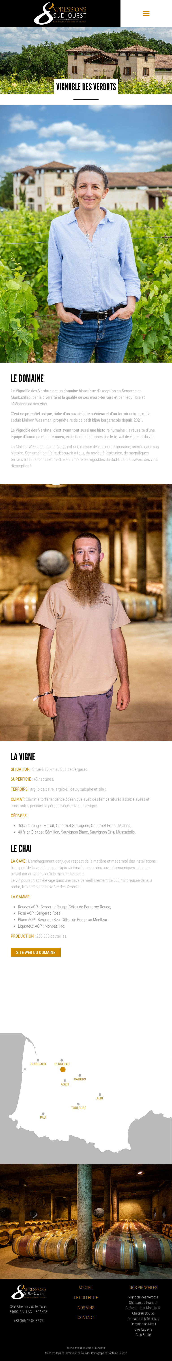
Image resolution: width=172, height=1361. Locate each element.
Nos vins (86, 1307)
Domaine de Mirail (143, 1324)
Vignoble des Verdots (143, 1297)
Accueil (86, 1287)
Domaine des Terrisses (143, 1319)
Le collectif (86, 1297)
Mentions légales (54, 1353)
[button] (146, 13)
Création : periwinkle (77, 1353)
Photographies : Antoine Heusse (109, 1353)
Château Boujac (143, 1313)
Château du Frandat (143, 1302)
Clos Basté (143, 1335)
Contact (86, 1317)
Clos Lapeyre (143, 1329)
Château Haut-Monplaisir (143, 1308)
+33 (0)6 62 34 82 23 (29, 1321)
